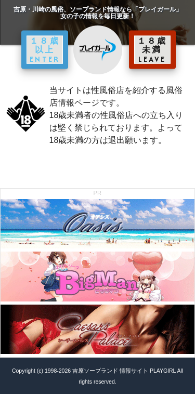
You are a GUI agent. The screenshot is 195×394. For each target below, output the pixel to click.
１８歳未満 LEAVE (152, 49)
